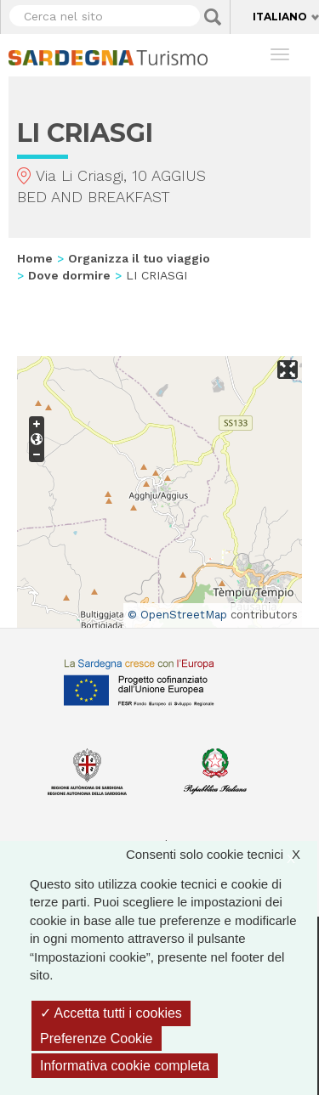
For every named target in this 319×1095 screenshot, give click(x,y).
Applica (212, 17)
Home (35, 258)
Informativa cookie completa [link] (124, 1065)
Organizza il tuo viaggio (139, 258)
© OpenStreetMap (177, 614)
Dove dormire (69, 275)
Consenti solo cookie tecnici (221, 854)
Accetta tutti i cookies (111, 1013)
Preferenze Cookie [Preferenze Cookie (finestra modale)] (96, 1038)
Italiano (280, 16)
